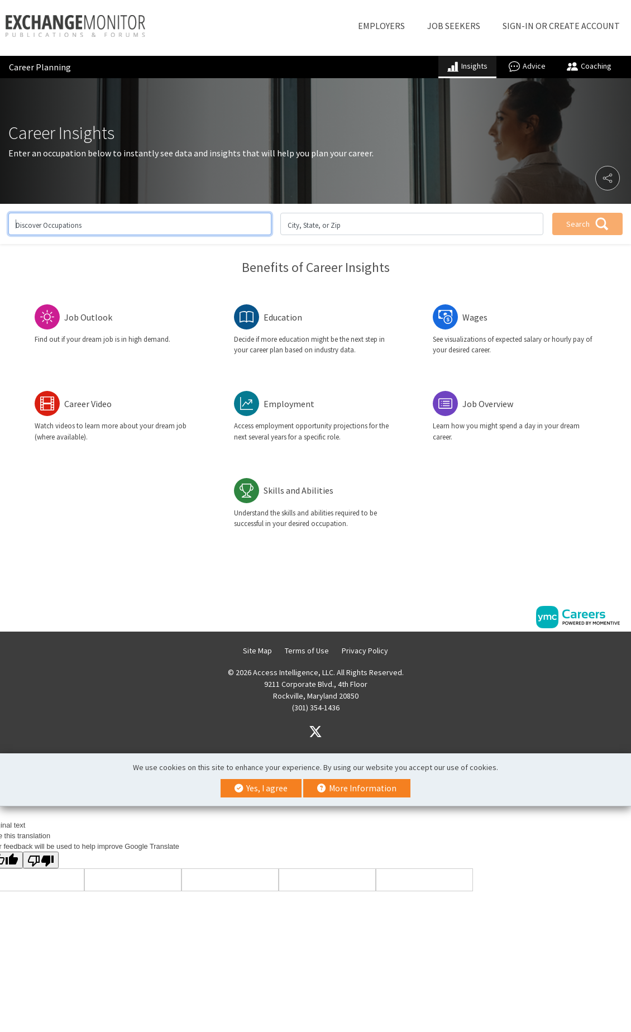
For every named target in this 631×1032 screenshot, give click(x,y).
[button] (607, 178)
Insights (467, 66)
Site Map (257, 651)
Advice (527, 66)
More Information (356, 788)
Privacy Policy (365, 651)
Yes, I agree (261, 788)
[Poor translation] (41, 860)
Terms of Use (307, 651)
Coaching (589, 66)
